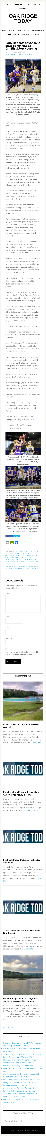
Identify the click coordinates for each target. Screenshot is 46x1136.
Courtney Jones (29, 557)
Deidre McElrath (30, 560)
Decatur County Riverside (14, 560)
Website (8, 638)
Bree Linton (20, 555)
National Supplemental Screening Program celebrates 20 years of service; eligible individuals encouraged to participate (20, 1063)
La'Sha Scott (9, 564)
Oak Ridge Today (23, 18)
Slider (26, 551)
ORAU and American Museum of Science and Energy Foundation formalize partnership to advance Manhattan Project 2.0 (21, 1082)
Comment (10, 594)
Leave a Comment (25, 55)
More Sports (8, 1028)
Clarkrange (29, 555)
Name (8, 617)
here (32, 419)
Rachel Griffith (27, 568)
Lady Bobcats (19, 564)
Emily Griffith (10, 562)
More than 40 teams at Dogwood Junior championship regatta (20, 999)
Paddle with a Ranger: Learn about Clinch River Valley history (21, 793)
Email (8, 627)
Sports (31, 551)
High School (18, 551)
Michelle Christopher (25, 566)
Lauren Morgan (11, 566)
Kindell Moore (33, 562)
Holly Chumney (21, 562)
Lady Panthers (30, 564)
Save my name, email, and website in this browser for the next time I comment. (22, 653)
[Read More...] (36, 743)
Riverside (36, 568)
